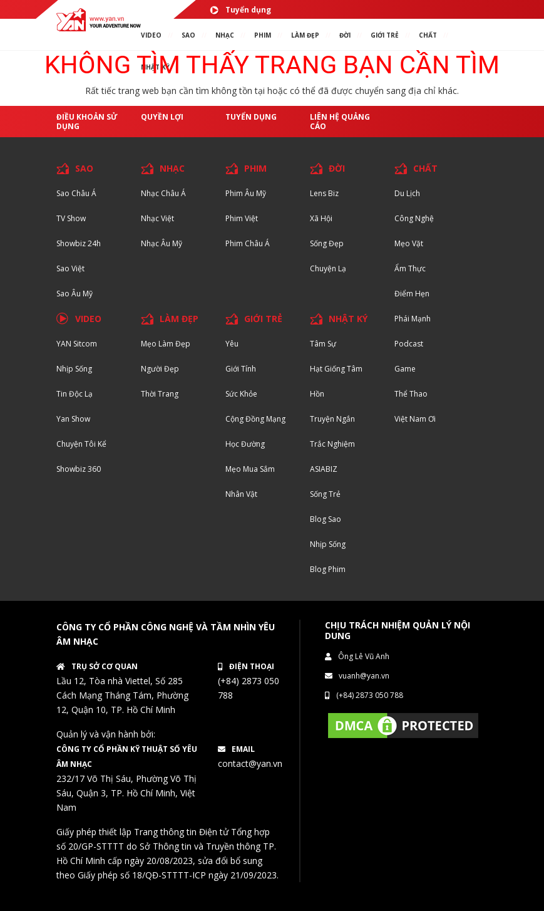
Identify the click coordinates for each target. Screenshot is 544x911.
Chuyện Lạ (328, 268)
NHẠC (224, 35)
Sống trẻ (325, 494)
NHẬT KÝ (348, 319)
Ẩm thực (410, 268)
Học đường (245, 444)
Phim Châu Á (247, 243)
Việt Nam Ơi (415, 419)
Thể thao (411, 393)
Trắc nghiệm (332, 444)
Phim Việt (241, 218)
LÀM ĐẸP (179, 319)
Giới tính (240, 368)
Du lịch (407, 193)
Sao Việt (70, 268)
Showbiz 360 (78, 469)
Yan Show (73, 419)
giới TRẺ (385, 35)
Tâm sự (323, 343)
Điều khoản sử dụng (87, 122)
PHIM (262, 35)
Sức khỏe (241, 393)
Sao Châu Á (76, 193)
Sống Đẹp (327, 243)
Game (405, 368)
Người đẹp (160, 368)
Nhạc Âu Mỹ (161, 243)
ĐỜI (345, 35)
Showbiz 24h (78, 243)
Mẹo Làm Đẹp (165, 343)
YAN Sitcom (76, 343)
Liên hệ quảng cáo (340, 122)
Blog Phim (328, 569)
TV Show (71, 218)
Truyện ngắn (332, 419)
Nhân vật (241, 494)
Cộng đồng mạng (255, 419)
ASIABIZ (323, 469)
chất (428, 35)
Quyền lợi (162, 117)
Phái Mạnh (412, 318)
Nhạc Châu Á (163, 193)
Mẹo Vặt (408, 243)
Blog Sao (325, 519)
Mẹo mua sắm (250, 469)
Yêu (232, 343)
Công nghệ (414, 218)
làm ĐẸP (305, 35)
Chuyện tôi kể (81, 444)
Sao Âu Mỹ (74, 293)
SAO (188, 35)
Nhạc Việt (157, 218)
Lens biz (324, 193)
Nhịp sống (74, 368)
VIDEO (151, 35)
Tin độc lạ (74, 393)
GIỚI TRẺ (263, 319)
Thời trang (159, 393)
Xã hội (321, 218)
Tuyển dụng (240, 9)
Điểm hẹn (411, 293)
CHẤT (425, 168)
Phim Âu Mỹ (245, 193)
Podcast (408, 343)
